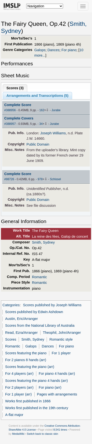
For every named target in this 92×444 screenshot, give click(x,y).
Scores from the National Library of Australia (39, 325)
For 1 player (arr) (18, 394)
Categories (11, 305)
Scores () (15, 88)
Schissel (55, 179)
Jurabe (56, 110)
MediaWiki (18, 433)
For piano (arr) (50, 387)
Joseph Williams (53, 133)
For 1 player (61, 353)
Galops (40, 50)
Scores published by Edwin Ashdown (34, 312)
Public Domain (37, 144)
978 (40, 179)
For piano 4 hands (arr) (57, 373)
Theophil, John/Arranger (62, 333)
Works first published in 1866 (28, 401)
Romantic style (61, 339)
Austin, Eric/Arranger (21, 319)
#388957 (10, 124)
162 (41, 110)
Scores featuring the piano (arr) (29, 367)
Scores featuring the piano (26, 353)
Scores (10, 339)
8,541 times (60, 429)
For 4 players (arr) (19, 373)
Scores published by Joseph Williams (52, 305)
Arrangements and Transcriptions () (37, 96)
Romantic (39, 277)
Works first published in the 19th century (36, 408)
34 (40, 124)
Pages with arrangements (57, 394)
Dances (54, 50)
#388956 (10, 110)
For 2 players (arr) (19, 387)
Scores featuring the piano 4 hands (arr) (36, 381)
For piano (69, 50)
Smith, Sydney (43, 242)
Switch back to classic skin (42, 433)
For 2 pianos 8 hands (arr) (25, 360)
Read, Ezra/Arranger (21, 333)
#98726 (9, 179)
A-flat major (14, 415)
